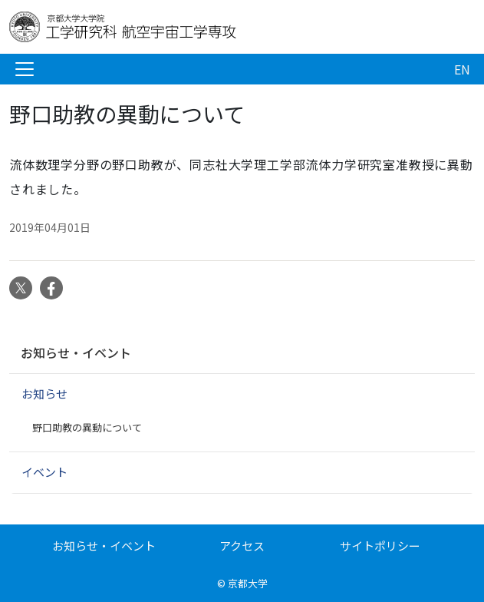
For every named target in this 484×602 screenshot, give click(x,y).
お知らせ (44, 393)
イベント (44, 472)
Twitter (20, 287)
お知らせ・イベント (76, 352)
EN (462, 69)
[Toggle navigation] (24, 69)
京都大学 (248, 583)
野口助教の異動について (87, 427)
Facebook (51, 287)
